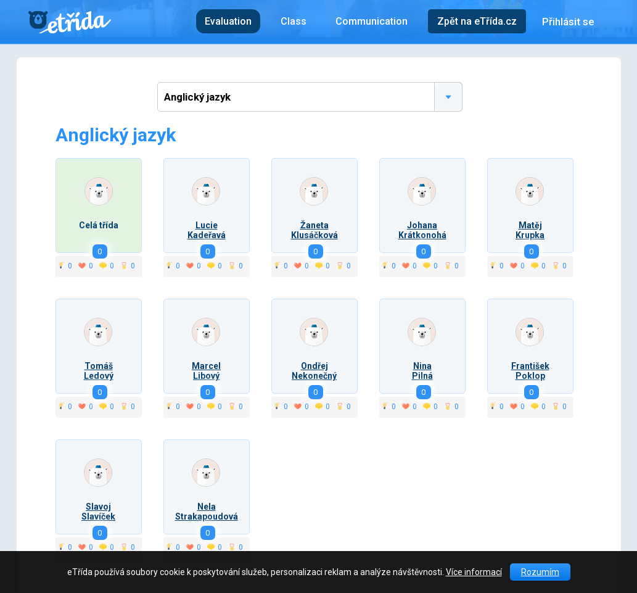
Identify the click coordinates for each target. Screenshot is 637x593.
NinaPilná (422, 371)
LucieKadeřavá (206, 230)
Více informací (474, 572)
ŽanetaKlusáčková (314, 230)
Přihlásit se (568, 21)
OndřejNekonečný (314, 371)
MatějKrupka (530, 230)
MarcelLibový (206, 371)
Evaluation (228, 21)
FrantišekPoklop (530, 371)
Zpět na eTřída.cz (477, 21)
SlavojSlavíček (98, 511)
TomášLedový (98, 371)
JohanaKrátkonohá (422, 230)
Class (293, 21)
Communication (371, 21)
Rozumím (540, 572)
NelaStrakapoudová (206, 511)
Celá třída (98, 225)
